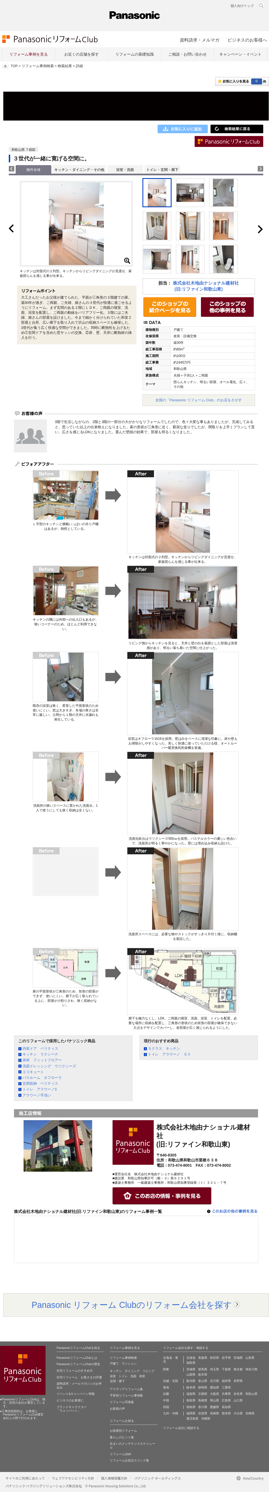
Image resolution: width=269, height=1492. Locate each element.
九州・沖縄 (170, 1413)
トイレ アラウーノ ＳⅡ (169, 1054)
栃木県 (202, 1374)
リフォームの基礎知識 (134, 54)
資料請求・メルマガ (199, 39)
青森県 (202, 1357)
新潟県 (190, 1380)
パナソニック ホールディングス (157, 1478)
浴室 (113, 1376)
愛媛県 (214, 1407)
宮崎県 (249, 1413)
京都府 (202, 1393)
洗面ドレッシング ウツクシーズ (49, 1066)
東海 (166, 1387)
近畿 (166, 1393)
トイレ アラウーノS (40, 1089)
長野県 (238, 1380)
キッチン (116, 1371)
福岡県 (190, 1413)
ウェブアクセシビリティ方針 (73, 1478)
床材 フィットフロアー (42, 1060)
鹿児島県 (192, 1418)
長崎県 (214, 1413)
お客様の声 (117, 1408)
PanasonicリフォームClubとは (77, 1357)
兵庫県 (226, 1393)
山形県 (249, 1357)
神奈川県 (251, 1369)
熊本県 (226, 1413)
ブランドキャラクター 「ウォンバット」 (72, 1408)
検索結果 (65, 66)
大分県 (238, 1413)
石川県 (214, 1380)
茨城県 (190, 1369)
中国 (166, 1400)
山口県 (238, 1400)
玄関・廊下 (117, 1381)
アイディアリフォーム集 (126, 1389)
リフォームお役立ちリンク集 (129, 1460)
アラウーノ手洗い (37, 1095)
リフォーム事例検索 (38, 66)
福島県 (190, 1362)
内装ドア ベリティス (40, 1048)
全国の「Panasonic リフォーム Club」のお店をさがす (198, 400)
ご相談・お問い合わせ (187, 54)
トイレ (123, 1376)
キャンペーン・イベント (240, 54)
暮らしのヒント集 (122, 1437)
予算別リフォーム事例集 (126, 1395)
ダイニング (132, 1371)
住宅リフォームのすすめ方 (75, 1370)
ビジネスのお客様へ (247, 39)
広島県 (226, 1400)
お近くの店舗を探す (81, 54)
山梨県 (190, 1374)
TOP (14, 66)
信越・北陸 (170, 1380)
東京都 (238, 1369)
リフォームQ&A (120, 1454)
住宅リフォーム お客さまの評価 (79, 1377)
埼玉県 (214, 1369)
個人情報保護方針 (114, 1478)
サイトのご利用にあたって (25, 1478)
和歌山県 (251, 1393)
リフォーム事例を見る (28, 54)
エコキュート (33, 1072)
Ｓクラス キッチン (164, 1048)
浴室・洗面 (125, 170)
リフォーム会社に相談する (181, 1428)
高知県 (226, 1407)
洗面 (133, 1376)
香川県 (202, 1407)
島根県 (202, 1400)
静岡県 (202, 1387)
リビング (148, 1371)
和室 (142, 1376)
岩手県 (226, 1357)
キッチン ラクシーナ (40, 1054)
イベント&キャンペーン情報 (76, 1393)
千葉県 (226, 1369)
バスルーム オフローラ (42, 1078)
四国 (166, 1407)
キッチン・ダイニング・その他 (79, 170)
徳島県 (190, 1407)
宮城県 (238, 1357)
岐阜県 (190, 1387)
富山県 (202, 1380)
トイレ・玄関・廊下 (162, 170)
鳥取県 (190, 1400)
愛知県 (214, 1387)
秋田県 (214, 1357)
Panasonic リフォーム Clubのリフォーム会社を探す (132, 1305)
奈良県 (238, 1393)
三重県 (226, 1387)
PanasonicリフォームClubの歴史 (78, 1364)
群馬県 (202, 1369)
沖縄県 (205, 1418)
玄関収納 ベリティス (40, 1083)
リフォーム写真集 (122, 1402)
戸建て (114, 1363)
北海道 (190, 1357)
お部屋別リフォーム (123, 1430)
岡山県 (214, 1400)
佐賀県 (202, 1413)
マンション (129, 1363)
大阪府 (214, 1393)
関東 (166, 1369)
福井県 (226, 1380)
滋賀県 (190, 1393)
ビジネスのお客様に (70, 1400)
